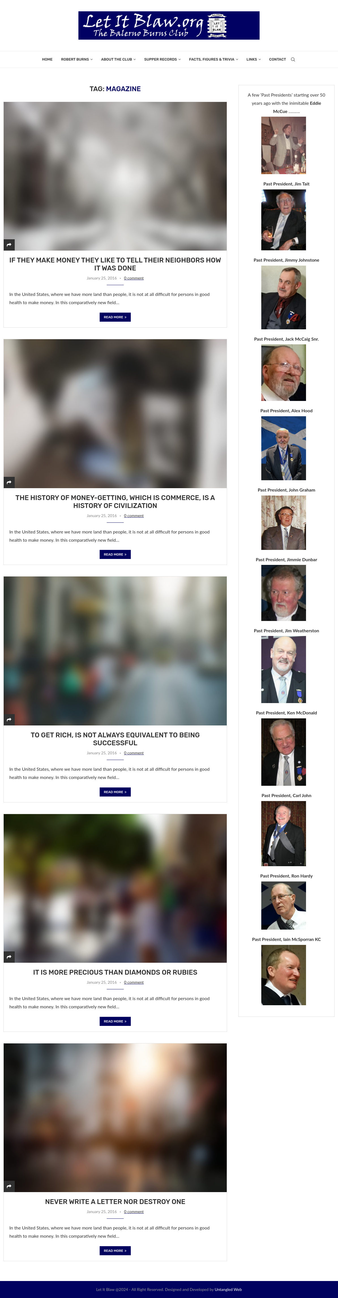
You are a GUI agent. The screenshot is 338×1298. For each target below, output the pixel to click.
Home (47, 59)
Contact (277, 59)
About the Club (116, 59)
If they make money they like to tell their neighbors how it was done (115, 264)
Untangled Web (228, 1289)
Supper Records (160, 59)
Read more (115, 317)
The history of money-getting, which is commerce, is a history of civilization (115, 502)
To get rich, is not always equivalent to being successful (115, 739)
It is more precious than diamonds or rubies (115, 972)
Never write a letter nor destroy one (115, 1202)
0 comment (134, 278)
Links (252, 59)
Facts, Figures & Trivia (211, 59)
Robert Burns (75, 59)
